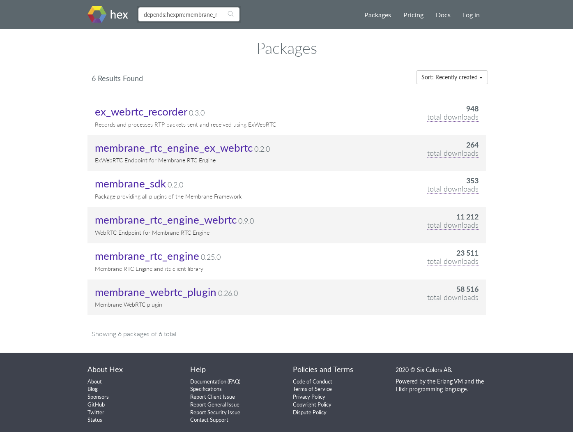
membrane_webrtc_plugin (155, 291)
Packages (377, 14)
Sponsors (98, 396)
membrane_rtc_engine (147, 255)
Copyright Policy (312, 404)
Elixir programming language (431, 389)
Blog (92, 389)
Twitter (95, 412)
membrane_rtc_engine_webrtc (166, 219)
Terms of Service (312, 389)
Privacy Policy (309, 396)
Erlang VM (450, 381)
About (94, 381)
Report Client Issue (212, 396)
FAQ (234, 381)
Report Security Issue (215, 412)
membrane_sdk (130, 183)
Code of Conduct (312, 381)
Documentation (208, 381)
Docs (443, 14)
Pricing (413, 14)
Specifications (206, 389)
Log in (471, 14)
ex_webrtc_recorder (141, 111)
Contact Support (209, 419)
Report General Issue (214, 404)
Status (94, 419)
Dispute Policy (310, 412)
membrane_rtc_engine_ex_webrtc (174, 147)
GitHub (96, 404)
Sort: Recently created (452, 77)
